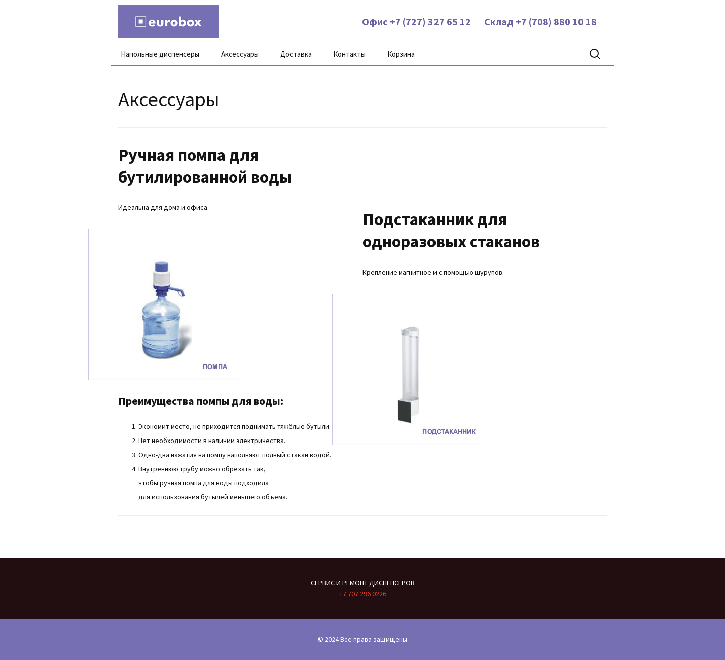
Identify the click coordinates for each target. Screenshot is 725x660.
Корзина (401, 54)
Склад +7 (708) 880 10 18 (539, 21)
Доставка (296, 54)
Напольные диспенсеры (160, 54)
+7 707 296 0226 (362, 593)
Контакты (349, 54)
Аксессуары (240, 54)
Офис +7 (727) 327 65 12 (415, 21)
